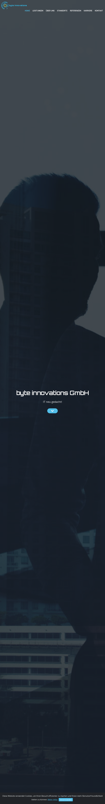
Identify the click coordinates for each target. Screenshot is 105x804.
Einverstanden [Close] (66, 800)
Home (27, 10)
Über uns (50, 10)
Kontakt (99, 10)
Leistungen (37, 10)
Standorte (62, 10)
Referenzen (75, 10)
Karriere (88, 10)
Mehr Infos (53, 799)
